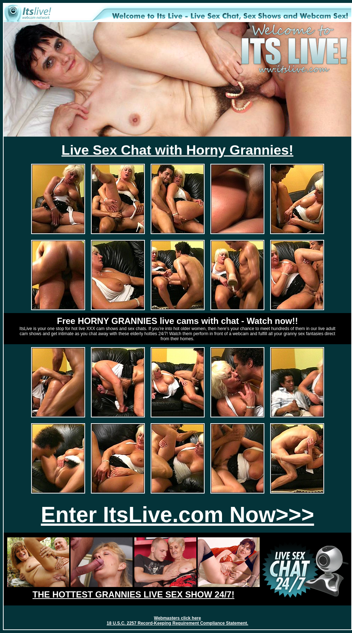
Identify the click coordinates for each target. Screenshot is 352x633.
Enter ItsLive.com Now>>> (177, 514)
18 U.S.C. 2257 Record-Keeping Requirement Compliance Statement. (177, 623)
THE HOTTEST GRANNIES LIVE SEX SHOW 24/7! (133, 594)
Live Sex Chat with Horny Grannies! (177, 150)
